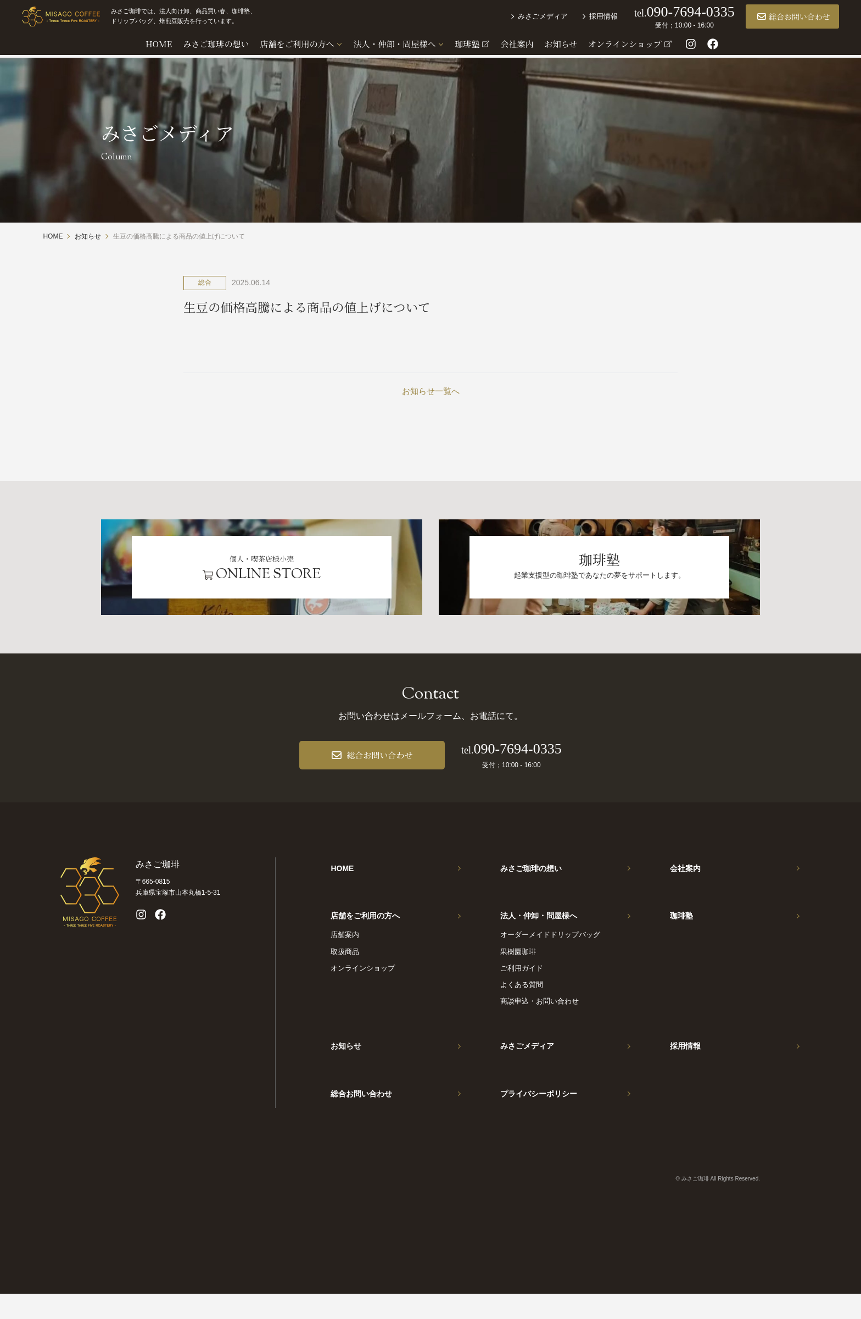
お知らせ (346, 1065)
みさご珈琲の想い (531, 880)
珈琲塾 (681, 931)
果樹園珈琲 (518, 970)
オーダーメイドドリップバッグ (550, 954)
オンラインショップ (363, 987)
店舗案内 (345, 954)
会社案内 (685, 880)
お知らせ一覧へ (431, 391)
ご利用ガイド (521, 987)
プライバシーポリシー (538, 1115)
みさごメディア (522, 18)
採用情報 (582, 18)
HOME (342, 880)
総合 (204, 282)
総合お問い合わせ (772, 18)
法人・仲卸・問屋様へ (538, 931)
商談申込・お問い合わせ (539, 1020)
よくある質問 (521, 1003)
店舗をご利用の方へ (365, 931)
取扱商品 (345, 970)
